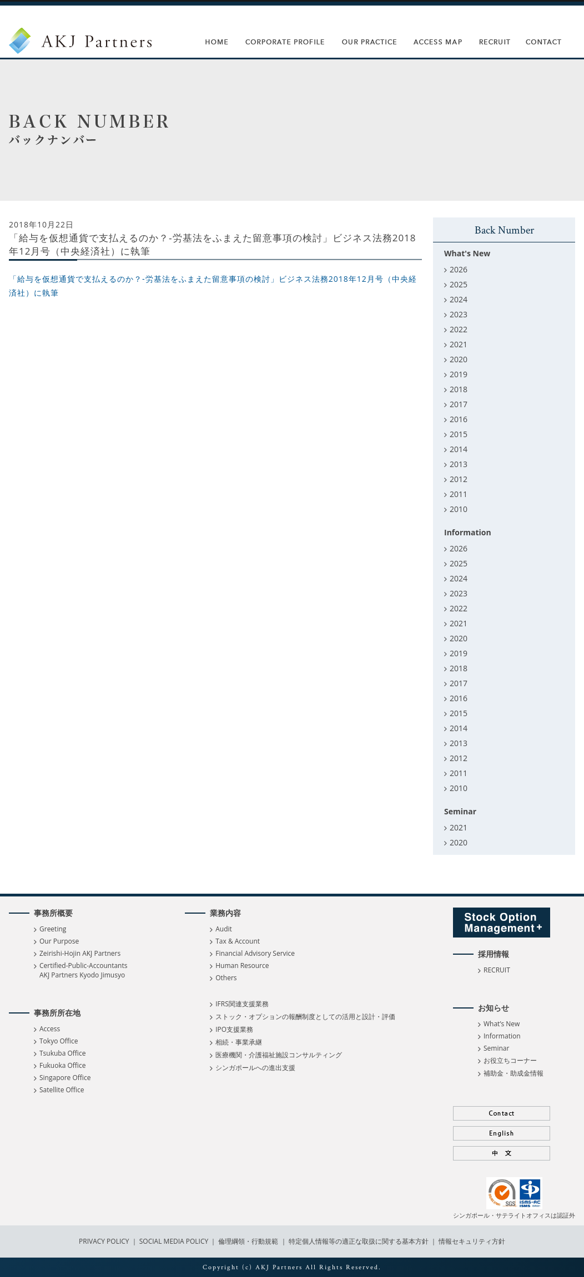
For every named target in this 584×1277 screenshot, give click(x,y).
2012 (458, 479)
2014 (458, 449)
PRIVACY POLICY (105, 1241)
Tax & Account (237, 941)
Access (49, 1028)
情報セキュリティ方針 (472, 1241)
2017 (458, 404)
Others (225, 977)
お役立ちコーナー (510, 1060)
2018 (458, 389)
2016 (458, 419)
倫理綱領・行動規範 (247, 1241)
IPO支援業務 (234, 1029)
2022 (458, 329)
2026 (458, 269)
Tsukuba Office (62, 1053)
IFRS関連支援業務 (242, 1004)
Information (502, 1036)
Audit (223, 929)
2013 (458, 464)
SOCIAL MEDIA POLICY (173, 1241)
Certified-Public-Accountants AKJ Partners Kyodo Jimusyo (83, 970)
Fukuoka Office (62, 1065)
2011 (458, 494)
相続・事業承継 (238, 1042)
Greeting (52, 929)
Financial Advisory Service (255, 953)
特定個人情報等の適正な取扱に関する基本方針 (359, 1241)
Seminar (496, 1048)
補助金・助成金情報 (513, 1073)
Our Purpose (59, 941)
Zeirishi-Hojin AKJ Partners (79, 953)
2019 (458, 374)
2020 (458, 359)
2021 (458, 344)
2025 (458, 284)
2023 (458, 314)
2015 (458, 434)
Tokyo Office (58, 1041)
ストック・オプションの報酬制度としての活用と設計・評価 (305, 1016)
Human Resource (242, 965)
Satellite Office (61, 1089)
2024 (458, 299)
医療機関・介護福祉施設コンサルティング (278, 1055)
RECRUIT (497, 970)
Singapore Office (64, 1077)
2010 (458, 509)
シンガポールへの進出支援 (255, 1067)
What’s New (502, 1023)
